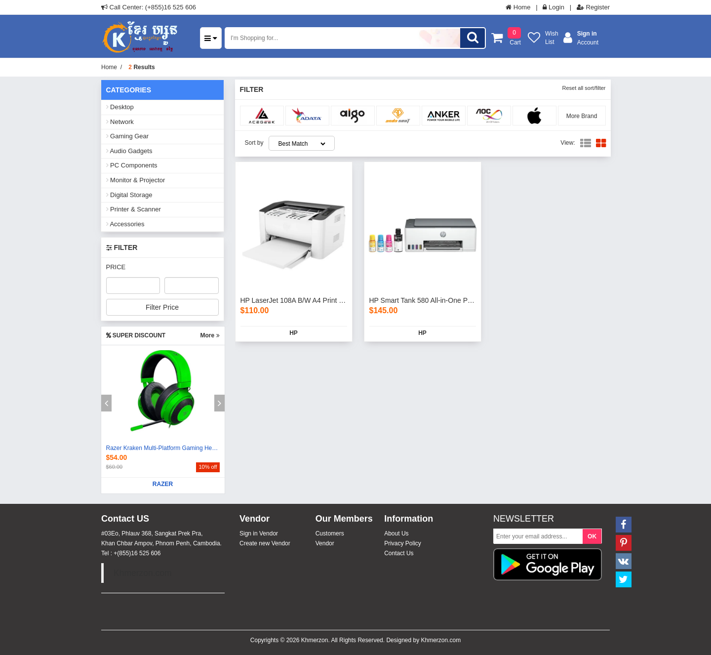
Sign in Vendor (258, 533)
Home (518, 7)
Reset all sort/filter (583, 88)
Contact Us (398, 553)
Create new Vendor (264, 543)
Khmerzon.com (143, 573)
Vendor (325, 543)
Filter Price (162, 307)
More (209, 335)
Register (593, 7)
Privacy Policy (402, 543)
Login (553, 7)
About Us (396, 533)
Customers (330, 533)
